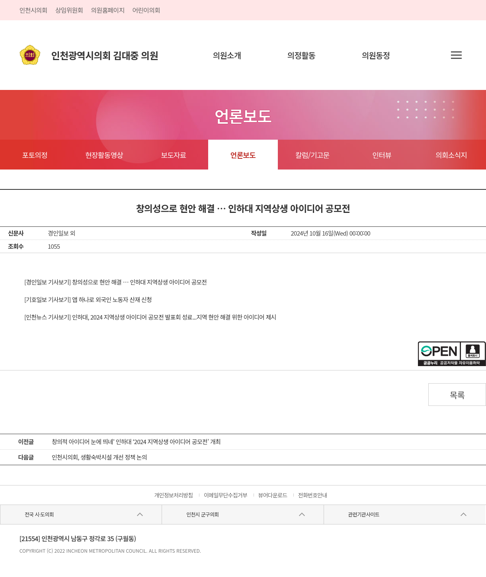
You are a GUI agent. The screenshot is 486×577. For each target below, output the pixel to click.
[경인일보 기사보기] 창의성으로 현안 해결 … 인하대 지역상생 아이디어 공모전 (115, 282)
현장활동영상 (104, 155)
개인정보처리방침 (173, 495)
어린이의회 (146, 10)
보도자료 (173, 155)
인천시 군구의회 (202, 514)
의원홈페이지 (108, 10)
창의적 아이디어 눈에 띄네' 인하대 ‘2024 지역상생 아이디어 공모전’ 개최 (136, 441)
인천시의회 (33, 10)
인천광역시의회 (104, 55)
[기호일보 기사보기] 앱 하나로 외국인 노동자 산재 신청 (88, 299)
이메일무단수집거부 (225, 495)
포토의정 (34, 155)
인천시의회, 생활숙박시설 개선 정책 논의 (99, 457)
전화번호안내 (312, 495)
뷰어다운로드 (272, 495)
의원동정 (376, 55)
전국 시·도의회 (39, 514)
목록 (457, 395)
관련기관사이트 (363, 514)
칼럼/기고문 (312, 155)
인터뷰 (382, 155)
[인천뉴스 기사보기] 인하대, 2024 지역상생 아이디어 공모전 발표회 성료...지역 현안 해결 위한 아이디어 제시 (150, 317)
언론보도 (243, 155)
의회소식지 (451, 155)
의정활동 (301, 55)
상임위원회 (69, 10)
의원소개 (227, 55)
